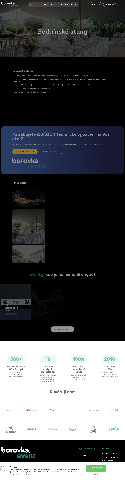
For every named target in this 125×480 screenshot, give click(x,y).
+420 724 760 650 (111, 457)
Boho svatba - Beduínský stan (27, 106)
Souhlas (39, 471)
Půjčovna (95, 4)
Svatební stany (21, 116)
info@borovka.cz (111, 453)
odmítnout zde (24, 475)
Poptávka (109, 4)
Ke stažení (82, 456)
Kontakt (74, 4)
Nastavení (96, 474)
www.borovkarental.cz (38, 91)
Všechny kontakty (51, 150)
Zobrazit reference (62, 328)
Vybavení (44, 4)
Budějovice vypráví (22, 113)
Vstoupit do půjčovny (25, 150)
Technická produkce (75, 111)
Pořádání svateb (73, 114)
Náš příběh (65, 4)
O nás (80, 453)
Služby (33, 4)
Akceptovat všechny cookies (96, 468)
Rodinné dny (72, 107)
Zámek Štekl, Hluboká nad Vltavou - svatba (32, 109)
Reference (55, 4)
